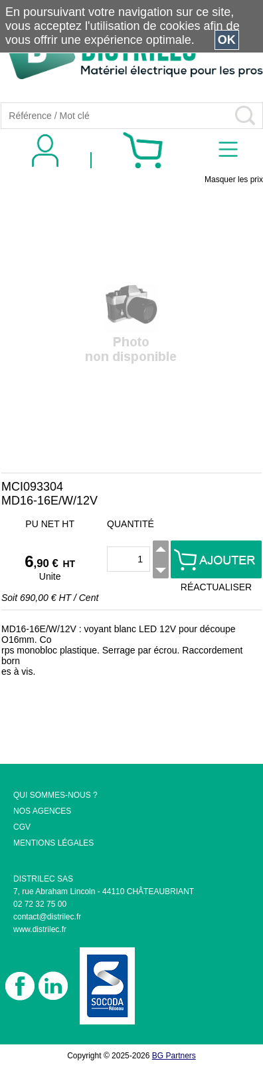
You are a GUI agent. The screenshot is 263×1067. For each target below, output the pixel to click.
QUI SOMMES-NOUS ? (55, 795)
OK (227, 40)
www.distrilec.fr (39, 929)
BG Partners (174, 1055)
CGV (22, 827)
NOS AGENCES (42, 811)
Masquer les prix (234, 179)
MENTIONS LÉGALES (53, 843)
